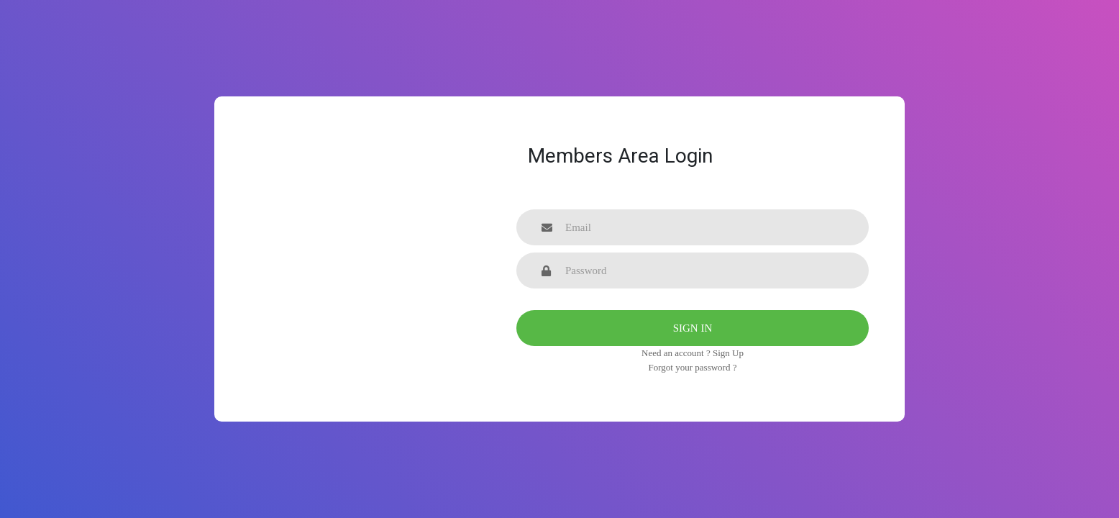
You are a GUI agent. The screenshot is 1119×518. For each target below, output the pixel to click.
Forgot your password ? (693, 367)
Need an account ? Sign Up (692, 352)
